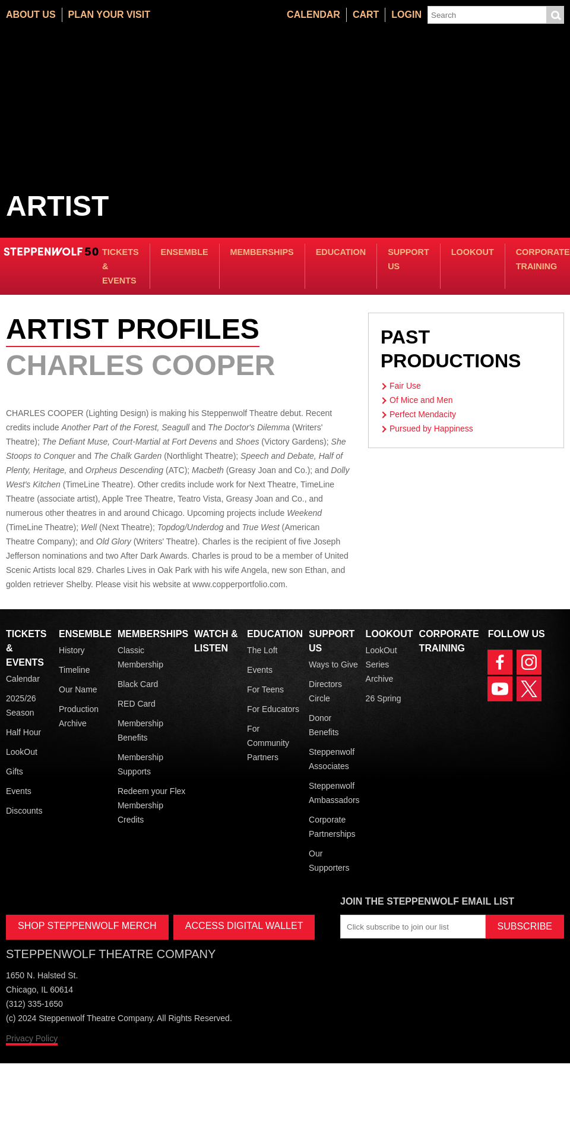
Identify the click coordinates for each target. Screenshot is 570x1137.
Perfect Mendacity (423, 414)
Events (18, 791)
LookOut (472, 252)
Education (341, 252)
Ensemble (184, 252)
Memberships (262, 252)
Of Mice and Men (421, 400)
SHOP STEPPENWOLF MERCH (87, 926)
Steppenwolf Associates (331, 759)
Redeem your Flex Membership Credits (151, 805)
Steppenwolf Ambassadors (334, 793)
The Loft (262, 650)
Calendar (313, 15)
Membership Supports (140, 764)
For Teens (265, 689)
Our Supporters (329, 861)
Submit (555, 15)
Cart (366, 15)
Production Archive (79, 716)
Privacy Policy (32, 1038)
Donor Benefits (324, 725)
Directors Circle (325, 691)
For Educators (273, 709)
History (72, 650)
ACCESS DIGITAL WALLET (244, 926)
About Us (31, 15)
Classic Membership (140, 657)
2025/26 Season (21, 705)
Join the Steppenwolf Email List (427, 901)
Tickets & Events (120, 266)
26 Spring (383, 698)
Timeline (74, 670)
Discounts (24, 810)
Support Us (408, 259)
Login (406, 15)
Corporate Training (543, 259)
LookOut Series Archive (381, 664)
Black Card (138, 684)
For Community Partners (268, 743)
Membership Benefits (140, 730)
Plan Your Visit (109, 15)
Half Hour (23, 732)
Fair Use (405, 385)
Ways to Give (333, 664)
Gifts (14, 771)
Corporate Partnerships (332, 827)
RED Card (137, 703)
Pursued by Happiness (431, 428)
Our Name (78, 689)
